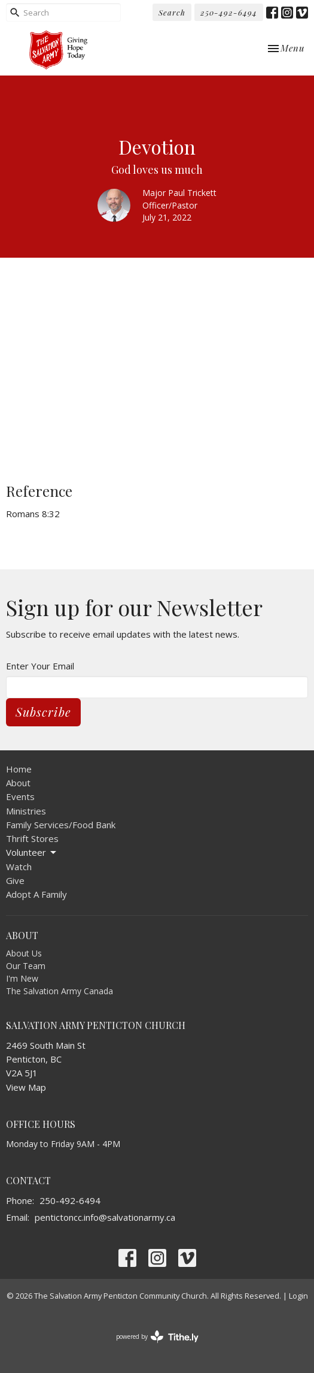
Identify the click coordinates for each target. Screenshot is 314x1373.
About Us (24, 953)
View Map (26, 1087)
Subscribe (43, 712)
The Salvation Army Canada (59, 991)
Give (15, 880)
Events (20, 796)
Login (298, 1295)
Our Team (25, 965)
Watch (19, 867)
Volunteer (32, 852)
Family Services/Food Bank (60, 825)
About (18, 783)
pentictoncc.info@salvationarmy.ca (105, 1217)
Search (171, 12)
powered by (157, 1336)
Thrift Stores (32, 838)
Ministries (26, 811)
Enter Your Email (40, 666)
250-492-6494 (228, 12)
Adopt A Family (36, 894)
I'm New (22, 978)
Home (19, 769)
